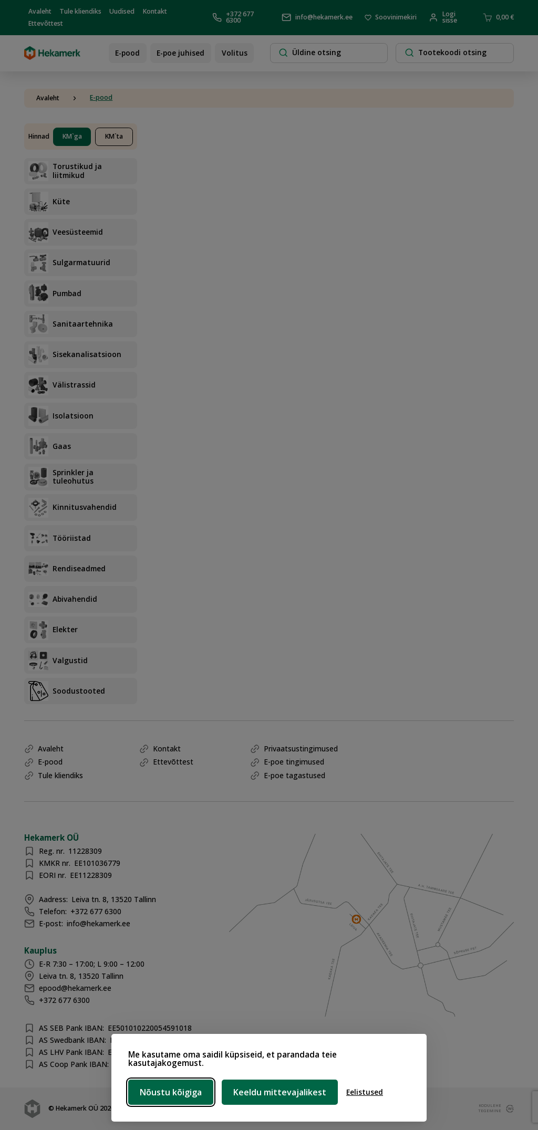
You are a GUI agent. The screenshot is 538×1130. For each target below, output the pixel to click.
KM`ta (114, 136)
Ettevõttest (45, 23)
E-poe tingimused (294, 762)
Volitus (234, 53)
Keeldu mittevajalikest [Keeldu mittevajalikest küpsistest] (279, 1092)
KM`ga (72, 136)
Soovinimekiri (391, 17)
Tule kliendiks (80, 10)
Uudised (121, 10)
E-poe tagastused (294, 775)
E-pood (127, 53)
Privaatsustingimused (301, 749)
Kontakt (155, 10)
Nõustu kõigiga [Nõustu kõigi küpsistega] (171, 1092)
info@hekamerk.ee (317, 17)
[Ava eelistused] (364, 1092)
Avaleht (39, 10)
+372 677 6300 (233, 17)
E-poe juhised (180, 53)
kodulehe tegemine (488, 1108)
